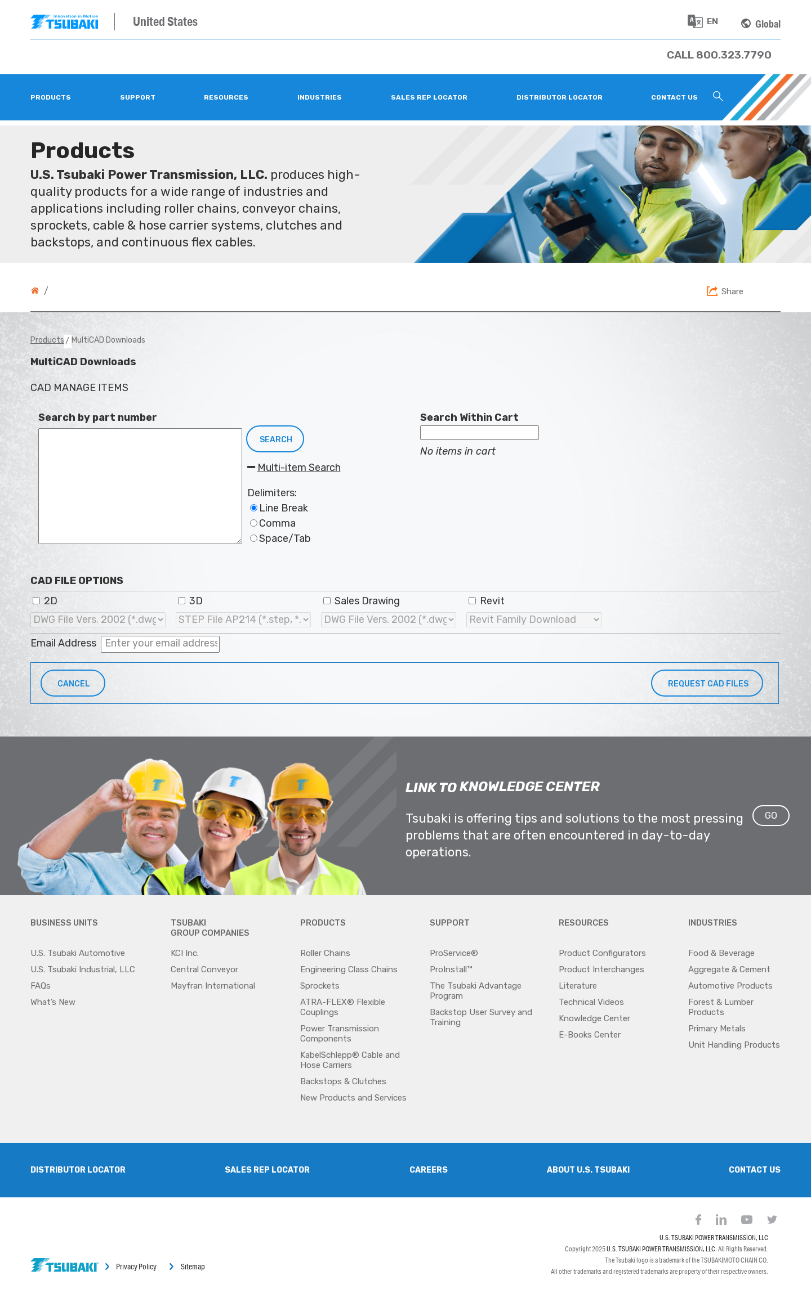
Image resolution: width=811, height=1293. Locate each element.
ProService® (454, 953)
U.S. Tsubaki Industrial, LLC (82, 969)
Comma (273, 523)
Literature (578, 986)
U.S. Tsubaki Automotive (77, 953)
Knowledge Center (594, 1018)
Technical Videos (591, 1002)
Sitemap (193, 1266)
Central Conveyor (204, 969)
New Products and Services (353, 1098)
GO (771, 815)
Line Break (279, 508)
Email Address (63, 643)
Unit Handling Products (734, 1045)
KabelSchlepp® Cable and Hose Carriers (350, 1060)
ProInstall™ (451, 969)
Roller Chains (325, 953)
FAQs (40, 986)
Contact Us (755, 1170)
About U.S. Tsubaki (588, 1170)
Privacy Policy (136, 1266)
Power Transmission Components (339, 1033)
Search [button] (276, 440)
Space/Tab (280, 538)
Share (732, 291)
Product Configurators (602, 953)
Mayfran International (213, 986)
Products (47, 340)
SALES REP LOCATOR (267, 1170)
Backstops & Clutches (343, 1081)
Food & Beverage (721, 953)
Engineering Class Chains (349, 969)
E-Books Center (590, 1035)
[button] (707, 683)
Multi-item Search (294, 467)
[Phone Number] (719, 54)
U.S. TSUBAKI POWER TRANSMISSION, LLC (714, 1237)
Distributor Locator (78, 1170)
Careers (428, 1170)
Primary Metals (717, 1028)
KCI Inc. (185, 953)
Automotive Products (730, 986)
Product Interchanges (601, 969)
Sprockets (320, 986)
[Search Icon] (718, 97)
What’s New (52, 1002)
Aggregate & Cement (729, 969)
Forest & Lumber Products (721, 1007)
